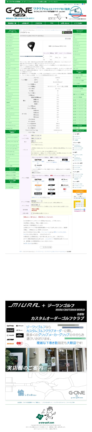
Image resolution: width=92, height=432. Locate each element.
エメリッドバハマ (10, 48)
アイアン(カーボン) (10, 154)
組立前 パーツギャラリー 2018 (79, 123)
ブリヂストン (76, 62)
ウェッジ (8, 157)
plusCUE (51, 191)
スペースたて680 (9, 187)
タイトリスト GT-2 (78, 165)
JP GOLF (7, 74)
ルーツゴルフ (9, 122)
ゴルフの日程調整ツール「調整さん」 (32, 402)
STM (51, 187)
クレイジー (8, 65)
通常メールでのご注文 (60, 232)
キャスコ (8, 57)
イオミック (65, 181)
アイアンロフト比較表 (78, 88)
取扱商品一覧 (12, 23)
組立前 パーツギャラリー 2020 (79, 117)
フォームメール (45, 232)
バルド (7, 91)
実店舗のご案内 (76, 128)
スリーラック (9, 79)
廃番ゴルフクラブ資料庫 (78, 94)
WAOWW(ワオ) (9, 128)
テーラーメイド (76, 54)
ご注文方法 (38, 23)
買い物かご (77, 4)
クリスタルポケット (47, 402)
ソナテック (8, 88)
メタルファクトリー (10, 114)
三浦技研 (8, 102)
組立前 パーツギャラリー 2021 (79, 114)
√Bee (51, 195)
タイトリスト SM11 (78, 183)
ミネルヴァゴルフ (10, 108)
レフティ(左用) (9, 165)
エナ (74, 37)
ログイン (70, 4)
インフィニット (9, 42)
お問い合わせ (65, 23)
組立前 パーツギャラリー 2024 (79, 105)
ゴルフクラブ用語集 (77, 97)
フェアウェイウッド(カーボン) (12, 142)
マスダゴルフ (9, 96)
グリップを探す (76, 83)
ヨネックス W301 (77, 187)
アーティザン (9, 34)
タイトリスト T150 (78, 176)
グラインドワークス (10, 60)
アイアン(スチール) (10, 151)
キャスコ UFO (77, 167)
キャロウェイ (76, 42)
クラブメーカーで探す (78, 75)
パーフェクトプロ (65, 187)
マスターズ (8, 99)
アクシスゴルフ (9, 40)
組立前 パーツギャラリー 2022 (79, 111)
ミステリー (8, 105)
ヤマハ (74, 65)
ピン (74, 57)
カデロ (38, 190)
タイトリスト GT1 (78, 160)
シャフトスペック (77, 91)
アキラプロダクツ (10, 37)
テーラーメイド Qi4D (78, 148)
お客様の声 (25, 23)
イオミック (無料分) (51, 162)
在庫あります (40, 27)
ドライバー (8, 134)
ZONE (7, 85)
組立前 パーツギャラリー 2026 (79, 100)
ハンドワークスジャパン (11, 184)
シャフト (8, 163)
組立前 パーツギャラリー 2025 (79, 103)
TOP (65, 4)
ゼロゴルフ (8, 82)
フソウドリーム (9, 94)
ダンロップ (75, 51)
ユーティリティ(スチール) (11, 145)
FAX (25, 234)
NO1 (65, 191)
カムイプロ (8, 51)
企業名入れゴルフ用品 (11, 175)
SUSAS (38, 186)
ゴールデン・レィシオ (11, 68)
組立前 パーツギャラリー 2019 (79, 120)
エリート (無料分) (65, 161)
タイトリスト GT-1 (78, 149)
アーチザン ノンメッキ (79, 185)
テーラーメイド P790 (78, 174)
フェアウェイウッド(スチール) (12, 138)
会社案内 (20, 402)
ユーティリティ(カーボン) (11, 148)
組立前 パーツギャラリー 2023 (79, 108)
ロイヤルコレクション (11, 125)
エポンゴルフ (9, 45)
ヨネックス (8, 116)
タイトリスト (76, 48)
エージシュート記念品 (11, 178)
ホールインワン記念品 (11, 172)
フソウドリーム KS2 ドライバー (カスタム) (55, 30)
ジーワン (8, 71)
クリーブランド (76, 45)
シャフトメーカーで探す (78, 80)
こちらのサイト (49, 239)
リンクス (8, 119)
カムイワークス (9, 54)
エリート (51, 181)
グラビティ (8, 62)
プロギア (75, 60)
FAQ (51, 23)
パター (7, 160)
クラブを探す (78, 23)
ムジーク (8, 111)
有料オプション (36, 197)
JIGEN (7, 77)
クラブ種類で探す (77, 77)
